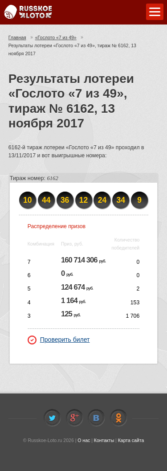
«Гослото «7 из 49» (56, 37)
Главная (17, 37)
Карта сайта (131, 440)
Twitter (52, 418)
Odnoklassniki (118, 418)
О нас (83, 440)
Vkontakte (96, 418)
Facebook (74, 418)
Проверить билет (59, 340)
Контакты (104, 440)
